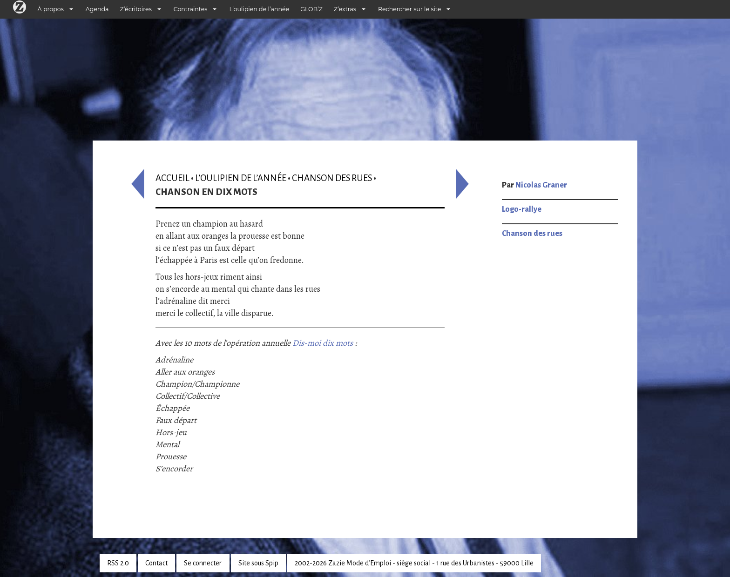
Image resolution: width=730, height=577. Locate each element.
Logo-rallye (521, 209)
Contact (156, 563)
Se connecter (203, 563)
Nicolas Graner (541, 185)
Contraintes (191, 9)
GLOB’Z (311, 9)
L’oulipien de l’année (259, 9)
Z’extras (345, 9)
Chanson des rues (332, 178)
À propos (51, 9)
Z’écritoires (136, 9)
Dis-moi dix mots (322, 343)
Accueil (172, 178)
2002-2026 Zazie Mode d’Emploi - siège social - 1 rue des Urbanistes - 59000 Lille (414, 563)
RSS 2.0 (118, 563)
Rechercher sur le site (409, 9)
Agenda (97, 9)
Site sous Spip (258, 563)
